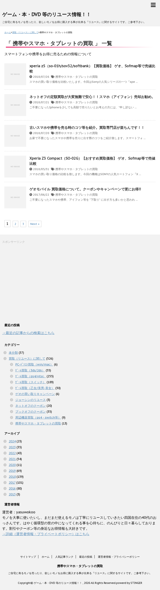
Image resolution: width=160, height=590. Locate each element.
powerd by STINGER (129, 583)
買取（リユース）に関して (27, 359)
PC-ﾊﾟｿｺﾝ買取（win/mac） (34, 364)
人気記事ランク (64, 556)
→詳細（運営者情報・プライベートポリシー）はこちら (45, 534)
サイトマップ (28, 556)
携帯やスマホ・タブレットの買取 (76, 77)
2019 (12, 471)
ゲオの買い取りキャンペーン (35, 394)
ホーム (45, 556)
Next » (34, 224)
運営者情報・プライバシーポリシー (119, 556)
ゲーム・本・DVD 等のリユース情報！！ (46, 14)
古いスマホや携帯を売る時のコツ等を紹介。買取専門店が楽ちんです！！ (87, 127)
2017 (12, 483)
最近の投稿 (85, 556)
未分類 (13, 353)
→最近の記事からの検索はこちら (28, 333)
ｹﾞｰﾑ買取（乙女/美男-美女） (34, 388)
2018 (12, 477)
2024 (12, 441)
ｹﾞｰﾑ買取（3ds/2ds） (30, 370)
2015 (12, 494)
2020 (12, 465)
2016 (12, 488)
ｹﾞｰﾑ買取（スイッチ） (30, 382)
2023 (12, 447)
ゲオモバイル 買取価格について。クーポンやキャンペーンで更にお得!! (85, 189)
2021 (12, 459)
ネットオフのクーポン (30, 406)
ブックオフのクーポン (30, 412)
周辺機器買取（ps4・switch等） (38, 417)
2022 (12, 453)
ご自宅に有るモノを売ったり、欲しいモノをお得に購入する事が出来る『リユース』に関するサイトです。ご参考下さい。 (80, 573)
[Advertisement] (35, 282)
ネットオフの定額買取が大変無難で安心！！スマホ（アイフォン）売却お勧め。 (92, 97)
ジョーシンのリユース (30, 400)
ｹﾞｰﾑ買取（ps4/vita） (30, 376)
